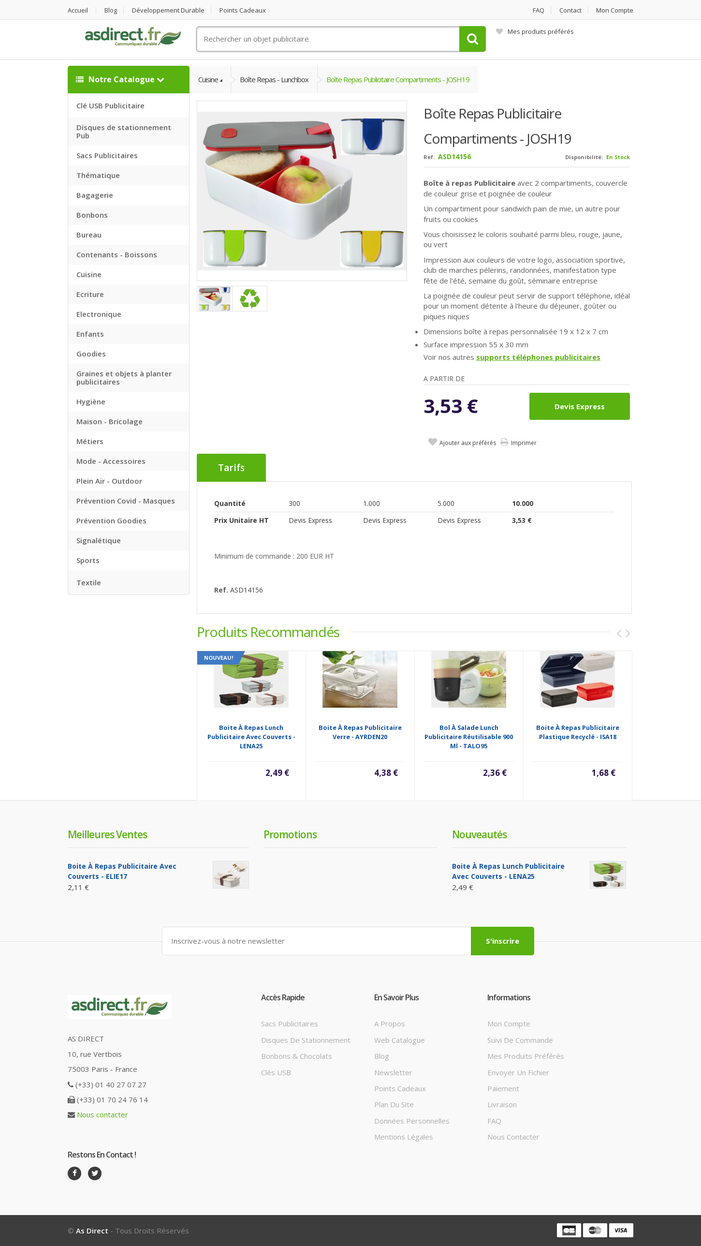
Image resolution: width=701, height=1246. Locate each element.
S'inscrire (502, 941)
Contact (570, 10)
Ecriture (90, 294)
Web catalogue (399, 1040)
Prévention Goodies (111, 520)
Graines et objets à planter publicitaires (124, 377)
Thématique (98, 175)
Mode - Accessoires (111, 461)
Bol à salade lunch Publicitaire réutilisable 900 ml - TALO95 (468, 736)
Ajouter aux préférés (467, 443)
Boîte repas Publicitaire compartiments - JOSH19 (397, 79)
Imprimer (524, 443)
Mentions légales (403, 1137)
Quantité (230, 503)
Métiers (89, 441)
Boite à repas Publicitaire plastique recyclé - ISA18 (577, 732)
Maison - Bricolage (109, 421)
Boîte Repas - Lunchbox (274, 79)
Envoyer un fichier (518, 1072)
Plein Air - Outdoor (109, 481)
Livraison (502, 1104)
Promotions (290, 834)
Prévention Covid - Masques (125, 500)
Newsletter (393, 1072)
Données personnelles (412, 1121)
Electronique (98, 314)
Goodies (91, 353)
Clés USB (276, 1072)
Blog (110, 10)
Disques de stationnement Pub (123, 131)
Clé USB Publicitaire (110, 105)
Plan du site (394, 1104)
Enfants (90, 334)
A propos (389, 1023)
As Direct (92, 1230)
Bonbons (92, 215)
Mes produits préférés (535, 31)
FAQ (538, 10)
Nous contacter (102, 1114)
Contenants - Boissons (116, 254)
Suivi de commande (520, 1040)
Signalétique (98, 540)
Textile (88, 582)
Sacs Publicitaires (107, 155)
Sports (88, 560)
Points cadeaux (242, 10)
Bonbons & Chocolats (296, 1056)
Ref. (429, 157)
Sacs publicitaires (289, 1023)
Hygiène (90, 401)
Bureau (89, 234)
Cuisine (89, 274)
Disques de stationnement (305, 1040)
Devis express (580, 406)
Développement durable (168, 10)
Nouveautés (479, 834)
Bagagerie (94, 195)
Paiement (503, 1088)
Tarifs (231, 467)
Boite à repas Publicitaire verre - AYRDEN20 (360, 732)
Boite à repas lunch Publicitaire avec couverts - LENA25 (251, 736)
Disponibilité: (584, 157)
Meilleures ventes (107, 834)
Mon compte (614, 10)
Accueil (78, 10)
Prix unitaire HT (241, 520)
